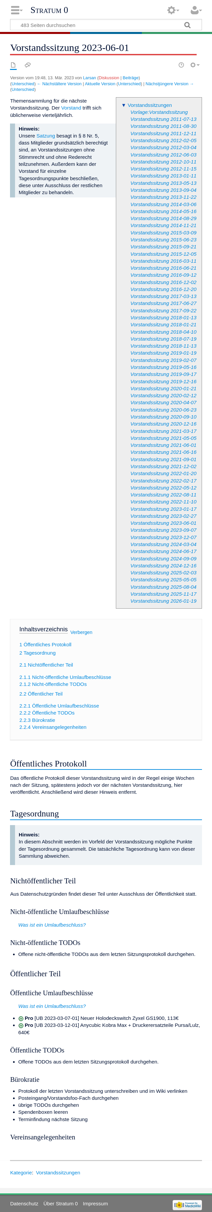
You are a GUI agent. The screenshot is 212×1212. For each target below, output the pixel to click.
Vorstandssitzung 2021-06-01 (164, 445)
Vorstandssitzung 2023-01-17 (164, 509)
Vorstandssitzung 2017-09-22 (164, 310)
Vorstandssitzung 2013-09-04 (164, 190)
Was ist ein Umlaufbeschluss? (52, 925)
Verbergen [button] (81, 632)
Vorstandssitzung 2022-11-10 (164, 501)
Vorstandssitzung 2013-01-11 (164, 175)
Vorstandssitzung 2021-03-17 (164, 431)
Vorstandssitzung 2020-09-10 (164, 417)
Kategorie (21, 1172)
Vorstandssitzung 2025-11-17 (164, 594)
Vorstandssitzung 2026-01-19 (164, 601)
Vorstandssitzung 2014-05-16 (164, 211)
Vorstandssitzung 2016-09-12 (164, 275)
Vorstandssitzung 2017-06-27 (164, 303)
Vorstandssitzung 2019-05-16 (164, 367)
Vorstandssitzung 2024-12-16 (164, 565)
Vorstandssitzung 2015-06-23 (164, 239)
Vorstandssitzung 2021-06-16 (164, 452)
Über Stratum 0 (60, 1203)
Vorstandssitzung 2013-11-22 (164, 197)
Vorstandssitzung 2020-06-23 (164, 410)
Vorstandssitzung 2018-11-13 (164, 346)
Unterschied (23, 83)
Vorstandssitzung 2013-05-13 (164, 183)
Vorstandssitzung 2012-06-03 (164, 154)
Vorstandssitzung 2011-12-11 (164, 133)
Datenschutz (24, 1203)
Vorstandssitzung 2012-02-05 (164, 140)
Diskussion (109, 77)
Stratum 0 (49, 10)
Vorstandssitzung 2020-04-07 (164, 402)
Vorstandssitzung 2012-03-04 (164, 147)
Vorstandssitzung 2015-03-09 (164, 232)
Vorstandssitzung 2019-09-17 (164, 374)
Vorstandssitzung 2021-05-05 (164, 438)
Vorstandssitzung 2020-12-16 (164, 424)
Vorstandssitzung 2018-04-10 (164, 332)
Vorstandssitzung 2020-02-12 (164, 395)
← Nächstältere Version (59, 83)
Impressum (95, 1203)
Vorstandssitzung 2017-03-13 (164, 296)
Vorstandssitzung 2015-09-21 (164, 246)
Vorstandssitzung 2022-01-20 (164, 473)
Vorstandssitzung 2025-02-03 (164, 572)
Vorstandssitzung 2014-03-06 (164, 204)
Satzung (45, 136)
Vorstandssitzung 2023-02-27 (164, 516)
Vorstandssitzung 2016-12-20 (164, 289)
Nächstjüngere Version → (170, 83)
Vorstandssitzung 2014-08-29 (164, 218)
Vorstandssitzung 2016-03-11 (164, 261)
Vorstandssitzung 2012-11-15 (164, 168)
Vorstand (71, 108)
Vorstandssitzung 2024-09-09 (164, 558)
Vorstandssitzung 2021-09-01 (164, 459)
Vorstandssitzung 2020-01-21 (164, 388)
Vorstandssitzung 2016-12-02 (164, 282)
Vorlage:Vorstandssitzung (159, 112)
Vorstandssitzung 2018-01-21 (164, 324)
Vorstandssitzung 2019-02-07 (164, 360)
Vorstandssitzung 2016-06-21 (164, 268)
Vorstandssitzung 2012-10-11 (164, 161)
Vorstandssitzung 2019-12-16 (164, 381)
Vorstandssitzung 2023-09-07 (164, 530)
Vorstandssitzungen (150, 105)
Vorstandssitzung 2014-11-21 (164, 225)
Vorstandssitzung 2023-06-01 (164, 523)
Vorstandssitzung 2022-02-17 (164, 480)
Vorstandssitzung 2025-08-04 (164, 587)
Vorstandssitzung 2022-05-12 (164, 487)
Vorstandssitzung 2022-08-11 (164, 494)
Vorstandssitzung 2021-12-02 (164, 466)
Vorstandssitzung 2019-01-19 (164, 353)
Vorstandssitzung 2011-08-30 (164, 126)
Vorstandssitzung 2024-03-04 (164, 544)
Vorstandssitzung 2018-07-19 (164, 339)
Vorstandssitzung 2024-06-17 (164, 551)
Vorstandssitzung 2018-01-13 (164, 317)
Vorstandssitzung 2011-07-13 (164, 119)
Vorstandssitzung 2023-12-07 (164, 537)
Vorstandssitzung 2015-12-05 (164, 254)
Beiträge (131, 77)
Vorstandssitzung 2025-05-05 (164, 579)
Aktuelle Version (100, 83)
